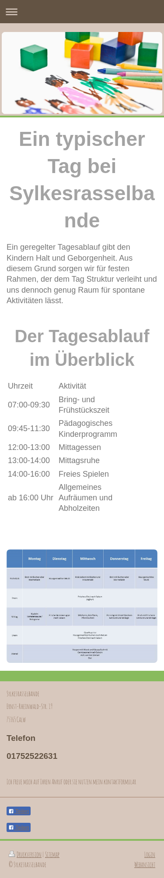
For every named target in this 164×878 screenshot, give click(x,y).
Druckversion (25, 854)
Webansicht (144, 864)
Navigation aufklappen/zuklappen (82, 11)
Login (149, 854)
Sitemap (52, 854)
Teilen (18, 811)
